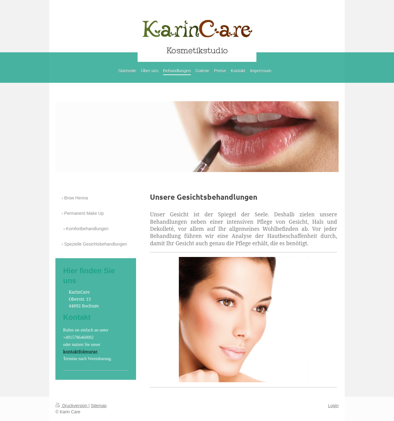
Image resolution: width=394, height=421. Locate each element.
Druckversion (71, 405)
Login (333, 405)
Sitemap (99, 405)
